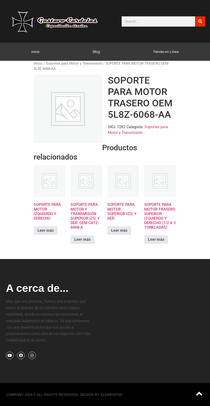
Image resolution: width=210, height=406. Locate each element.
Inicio (35, 52)
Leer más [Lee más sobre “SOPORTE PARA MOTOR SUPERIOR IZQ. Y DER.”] (119, 230)
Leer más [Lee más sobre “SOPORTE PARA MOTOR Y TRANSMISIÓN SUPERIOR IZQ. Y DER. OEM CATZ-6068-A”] (82, 239)
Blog (96, 52)
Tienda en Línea (166, 52)
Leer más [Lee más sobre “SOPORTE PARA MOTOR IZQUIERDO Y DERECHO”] (46, 230)
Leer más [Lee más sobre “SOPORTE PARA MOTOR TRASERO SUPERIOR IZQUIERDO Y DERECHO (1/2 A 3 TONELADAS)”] (156, 239)
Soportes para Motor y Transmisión (74, 63)
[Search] (200, 21)
